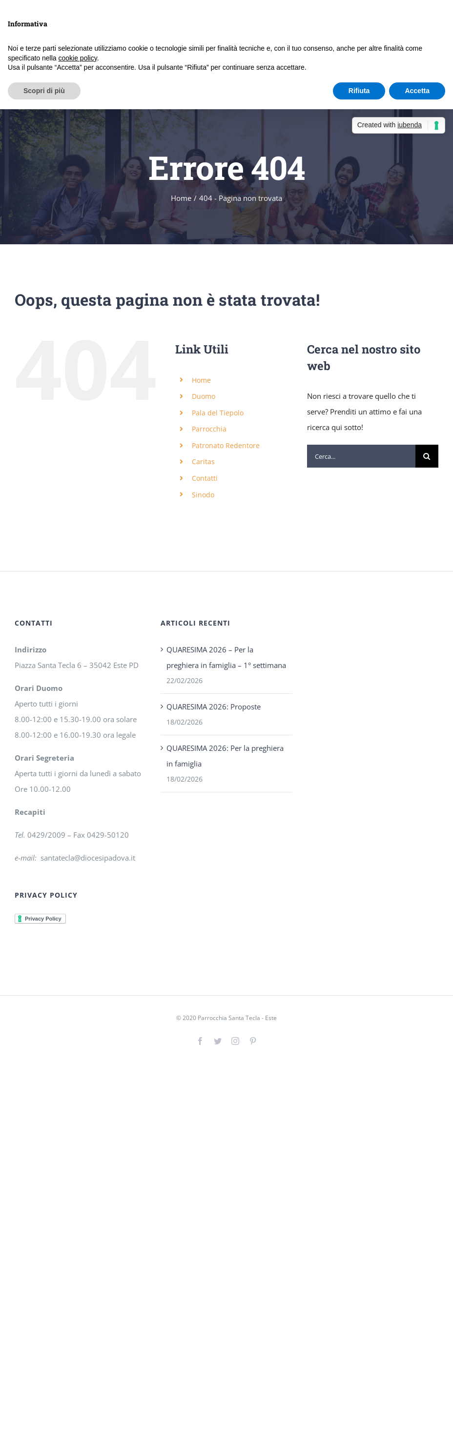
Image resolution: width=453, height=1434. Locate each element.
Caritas (203, 461)
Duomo (203, 396)
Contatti (205, 478)
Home (201, 380)
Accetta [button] (417, 91)
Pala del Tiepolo (218, 412)
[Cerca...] (361, 456)
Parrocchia (209, 428)
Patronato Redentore (226, 445)
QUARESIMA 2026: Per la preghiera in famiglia (225, 755)
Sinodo (203, 494)
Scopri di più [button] (44, 91)
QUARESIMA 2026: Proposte (213, 706)
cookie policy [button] (78, 58)
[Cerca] (426, 456)
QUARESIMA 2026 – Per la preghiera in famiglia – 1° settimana (226, 657)
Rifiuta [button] (359, 91)
